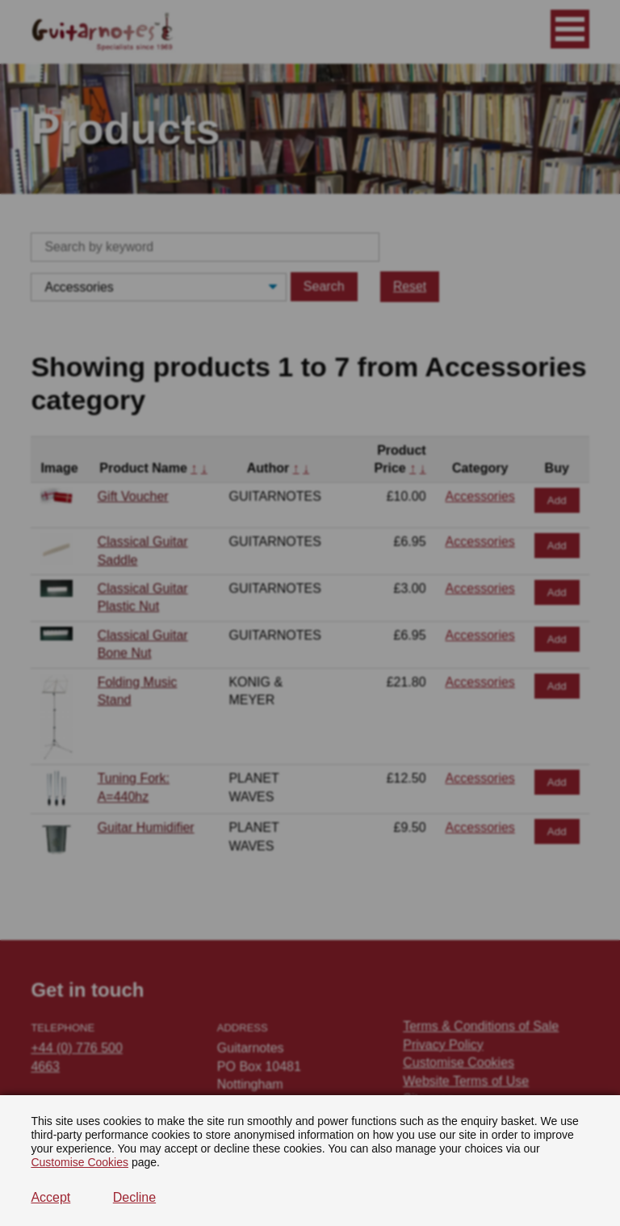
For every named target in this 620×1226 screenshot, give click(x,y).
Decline (134, 1197)
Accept (50, 1197)
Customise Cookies (79, 1162)
